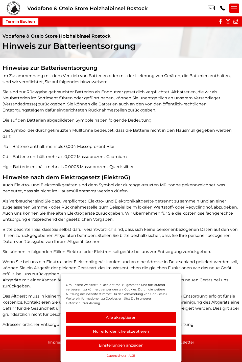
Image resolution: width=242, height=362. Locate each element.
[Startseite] (14, 8)
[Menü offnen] (234, 8)
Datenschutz (116, 355)
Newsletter (186, 342)
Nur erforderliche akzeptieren (121, 331)
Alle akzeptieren (121, 317)
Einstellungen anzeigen (121, 345)
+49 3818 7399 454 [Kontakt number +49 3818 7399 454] (222, 8)
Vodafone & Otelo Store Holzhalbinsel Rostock (56, 36)
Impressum (56, 342)
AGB (132, 355)
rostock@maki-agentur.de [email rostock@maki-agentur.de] (211, 8)
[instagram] (228, 21)
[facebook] (220, 21)
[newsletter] (235, 21)
